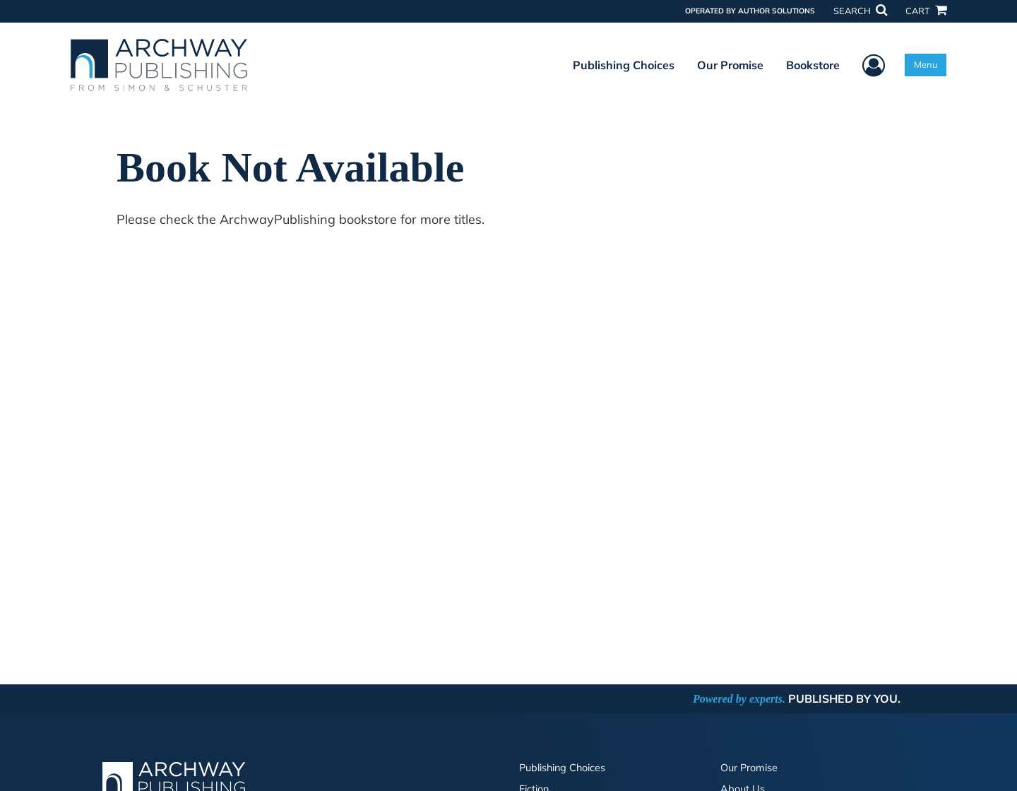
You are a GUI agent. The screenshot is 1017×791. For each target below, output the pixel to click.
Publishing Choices (623, 65)
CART (925, 10)
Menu (925, 64)
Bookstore (813, 65)
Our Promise (730, 65)
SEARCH (860, 10)
